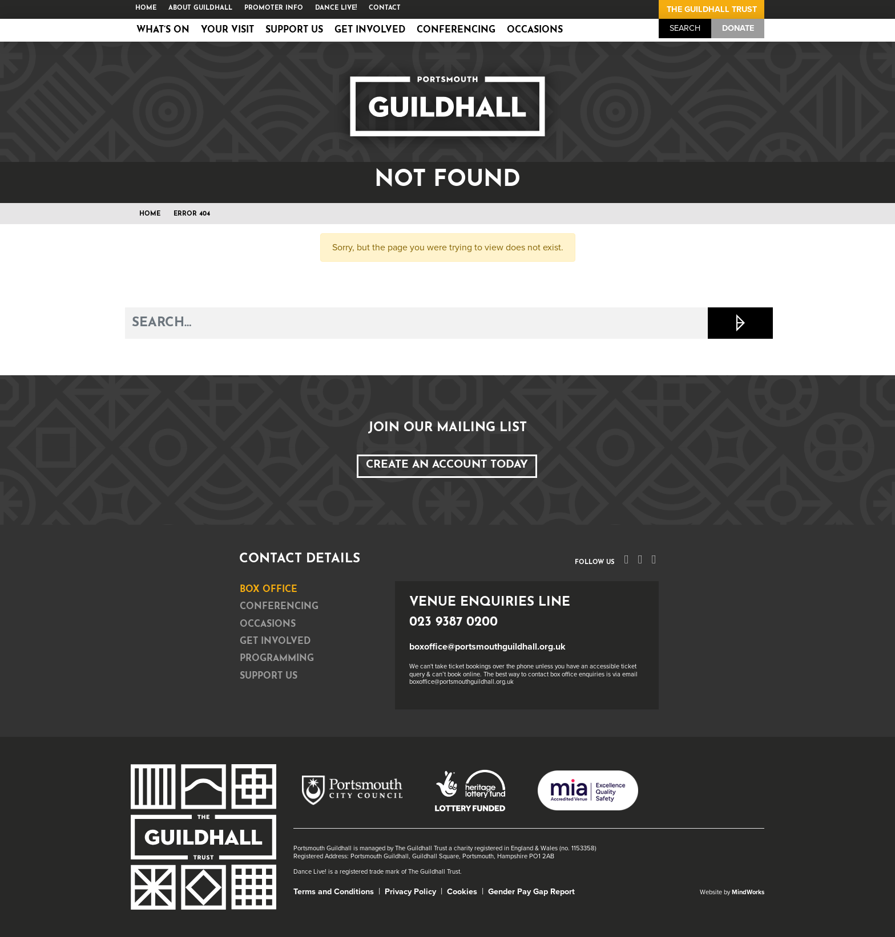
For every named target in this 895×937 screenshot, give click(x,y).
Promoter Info (273, 8)
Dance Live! (336, 8)
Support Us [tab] (268, 676)
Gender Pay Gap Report (531, 892)
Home (145, 8)
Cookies (462, 892)
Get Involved (369, 30)
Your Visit (227, 30)
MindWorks (748, 892)
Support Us (294, 30)
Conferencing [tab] (279, 606)
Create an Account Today (447, 465)
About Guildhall (200, 8)
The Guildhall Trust (712, 9)
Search (685, 28)
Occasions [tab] (268, 624)
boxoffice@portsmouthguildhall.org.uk (487, 646)
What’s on (163, 30)
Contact (385, 8)
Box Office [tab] (268, 589)
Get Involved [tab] (275, 641)
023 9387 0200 (453, 622)
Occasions (535, 30)
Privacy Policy (410, 892)
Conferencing (456, 30)
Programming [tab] (277, 658)
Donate (738, 28)
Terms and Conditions (333, 892)
